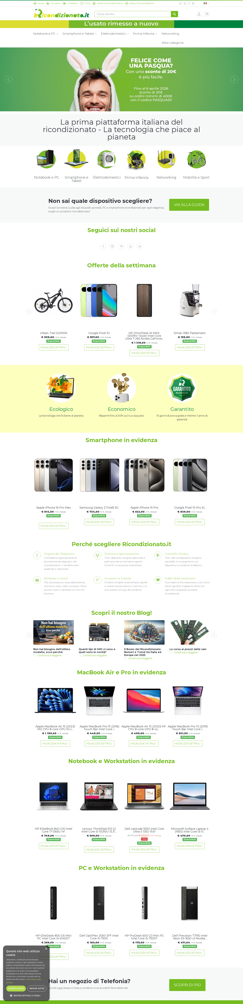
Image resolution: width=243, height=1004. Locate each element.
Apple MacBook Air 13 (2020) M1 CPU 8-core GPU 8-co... (144, 728)
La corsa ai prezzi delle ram (188, 649)
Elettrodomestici (114, 34)
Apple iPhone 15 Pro (144, 507)
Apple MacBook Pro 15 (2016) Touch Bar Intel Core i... (99, 728)
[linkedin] (180, 3)
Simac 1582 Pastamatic (190, 333)
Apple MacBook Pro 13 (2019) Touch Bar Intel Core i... (188, 728)
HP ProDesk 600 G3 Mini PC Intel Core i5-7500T (144, 937)
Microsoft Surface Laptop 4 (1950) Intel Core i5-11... (189, 830)
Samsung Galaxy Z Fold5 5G (99, 507)
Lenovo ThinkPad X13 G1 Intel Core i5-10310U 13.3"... (99, 830)
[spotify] (121, 246)
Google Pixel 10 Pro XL (189, 507)
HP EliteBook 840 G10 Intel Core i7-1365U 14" (53, 830)
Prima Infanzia (145, 34)
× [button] (46, 949)
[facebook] (189, 3)
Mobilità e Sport (196, 177)
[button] (26, 995)
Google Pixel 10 (99, 333)
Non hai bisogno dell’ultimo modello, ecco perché (51, 651)
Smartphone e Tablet (79, 34)
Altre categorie (173, 43)
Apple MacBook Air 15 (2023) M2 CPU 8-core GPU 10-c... (55, 728)
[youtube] (184, 3)
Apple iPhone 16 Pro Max (53, 507)
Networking (170, 33)
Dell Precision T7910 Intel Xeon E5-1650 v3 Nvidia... (189, 937)
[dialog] (26, 973)
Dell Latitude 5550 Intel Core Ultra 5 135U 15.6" (144, 830)
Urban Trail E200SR (53, 333)
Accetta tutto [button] (16, 988)
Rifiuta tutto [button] (37, 988)
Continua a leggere (47, 655)
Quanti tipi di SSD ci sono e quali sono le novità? (97, 651)
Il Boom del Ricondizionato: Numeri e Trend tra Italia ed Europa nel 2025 (142, 652)
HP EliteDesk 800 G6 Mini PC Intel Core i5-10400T (54, 937)
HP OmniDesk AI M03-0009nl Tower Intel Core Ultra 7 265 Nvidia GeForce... (144, 335)
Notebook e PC (45, 34)
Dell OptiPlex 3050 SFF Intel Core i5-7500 (99, 937)
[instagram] (193, 3)
